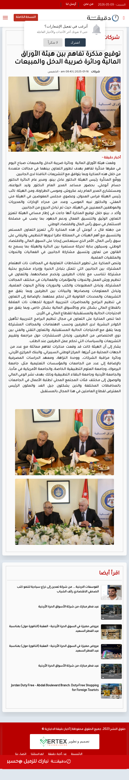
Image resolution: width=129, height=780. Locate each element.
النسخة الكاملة (26, 17)
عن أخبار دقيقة (57, 754)
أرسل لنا (71, 4)
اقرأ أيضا (109, 574)
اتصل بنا (20, 754)
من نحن (88, 4)
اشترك (75, 42)
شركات (111, 38)
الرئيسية (76, 754)
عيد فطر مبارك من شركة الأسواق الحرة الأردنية (68, 607)
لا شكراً (53, 42)
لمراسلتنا (37, 754)
